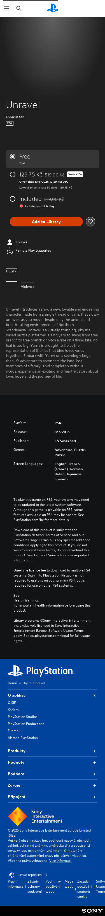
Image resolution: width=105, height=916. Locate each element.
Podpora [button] (52, 774)
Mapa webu (69, 884)
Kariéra (13, 709)
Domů (12, 683)
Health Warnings (26, 600)
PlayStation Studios (23, 716)
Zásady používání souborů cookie (84, 889)
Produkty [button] (52, 751)
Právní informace (16, 884)
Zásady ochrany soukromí (34, 886)
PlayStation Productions (26, 723)
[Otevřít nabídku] (6, 8)
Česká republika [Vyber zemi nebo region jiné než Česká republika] (28, 875)
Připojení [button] (52, 797)
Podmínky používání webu (53, 886)
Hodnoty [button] (52, 762)
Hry (25, 683)
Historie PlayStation (23, 737)
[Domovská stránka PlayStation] (53, 8)
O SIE (12, 702)
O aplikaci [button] (52, 695)
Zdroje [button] (52, 785)
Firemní (13, 730)
